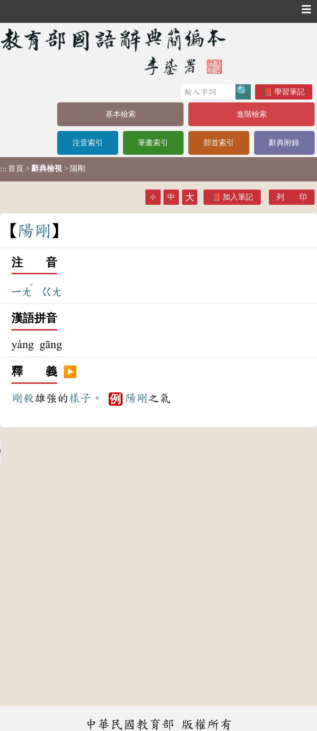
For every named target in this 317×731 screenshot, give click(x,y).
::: (3, 169)
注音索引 (87, 143)
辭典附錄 (284, 143)
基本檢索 (120, 114)
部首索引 (219, 143)
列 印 (291, 197)
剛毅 (22, 398)
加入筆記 (238, 197)
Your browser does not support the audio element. (71, 451)
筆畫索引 (153, 143)
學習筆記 (289, 92)
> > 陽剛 (42, 168)
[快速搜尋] (208, 92)
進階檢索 (251, 114)
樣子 (80, 398)
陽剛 (136, 398)
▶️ (70, 372)
